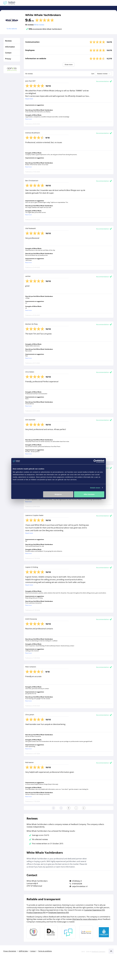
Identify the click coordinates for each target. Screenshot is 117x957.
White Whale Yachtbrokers (43, 15)
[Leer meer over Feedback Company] (69, 932)
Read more (29, 99)
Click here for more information (85, 919)
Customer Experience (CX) (94, 910)
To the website (12, 29)
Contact (33, 951)
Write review (39, 25)
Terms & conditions (45, 951)
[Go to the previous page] (61, 808)
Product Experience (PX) (36, 912)
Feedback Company (98, 952)
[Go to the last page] (83, 808)
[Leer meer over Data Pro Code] (33, 932)
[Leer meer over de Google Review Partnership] (86, 932)
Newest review (103, 74)
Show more (69, 65)
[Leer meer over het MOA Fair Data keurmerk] (51, 932)
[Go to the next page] (76, 808)
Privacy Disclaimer (9, 951)
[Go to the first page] (53, 808)
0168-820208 (77, 883)
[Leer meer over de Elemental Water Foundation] (104, 932)
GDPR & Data (23, 951)
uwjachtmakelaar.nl (79, 886)
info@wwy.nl (77, 881)
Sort (92, 74)
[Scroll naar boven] (111, 951)
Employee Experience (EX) (58, 912)
